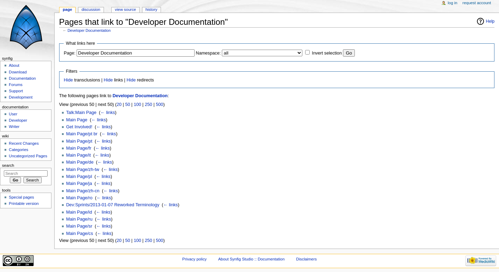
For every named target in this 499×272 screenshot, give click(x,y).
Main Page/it (78, 155)
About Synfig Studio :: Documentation (251, 259)
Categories (18, 150)
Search (8, 165)
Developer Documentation (89, 30)
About (14, 65)
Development (20, 97)
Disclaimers (306, 259)
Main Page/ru (79, 219)
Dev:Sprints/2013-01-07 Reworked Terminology (112, 204)
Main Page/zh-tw (82, 169)
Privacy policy (194, 259)
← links (107, 112)
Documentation (22, 78)
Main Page (76, 119)
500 (159, 104)
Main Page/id (79, 212)
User (13, 114)
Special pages (21, 197)
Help (490, 21)
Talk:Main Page (81, 112)
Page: (69, 53)
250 (148, 104)
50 (127, 104)
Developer (18, 120)
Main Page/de (79, 162)
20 (119, 104)
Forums (15, 85)
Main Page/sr (79, 226)
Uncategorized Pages (28, 156)
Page (67, 9)
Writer (14, 126)
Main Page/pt (79, 141)
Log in (452, 3)
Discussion (91, 9)
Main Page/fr (78, 148)
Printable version (23, 203)
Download (18, 72)
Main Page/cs (79, 233)
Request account (477, 3)
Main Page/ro (79, 197)
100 (137, 104)
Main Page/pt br (82, 133)
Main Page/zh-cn (82, 190)
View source (125, 9)
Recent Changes (23, 143)
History (151, 9)
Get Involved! (79, 126)
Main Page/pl (79, 176)
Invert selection (327, 53)
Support (16, 91)
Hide (68, 80)
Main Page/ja (79, 183)
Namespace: (208, 53)
